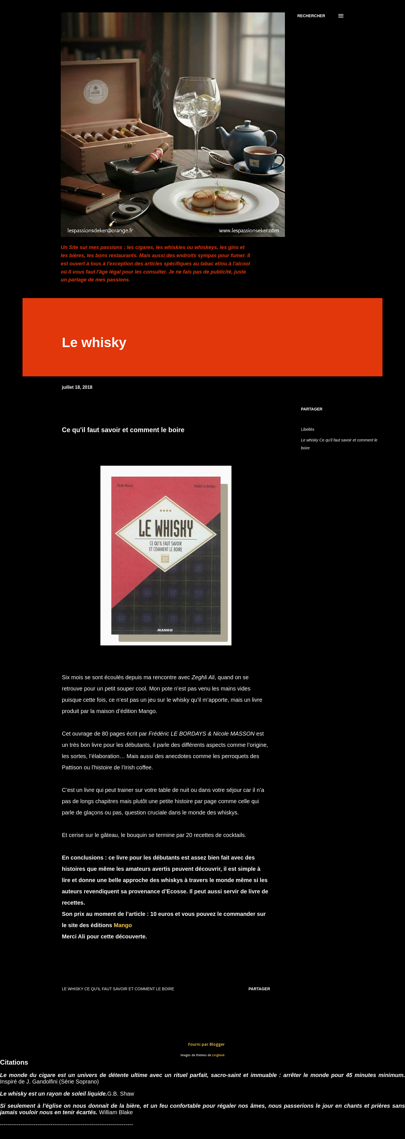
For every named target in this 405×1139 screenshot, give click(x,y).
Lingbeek (218, 1055)
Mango (123, 925)
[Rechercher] (311, 15)
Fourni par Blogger (202, 1044)
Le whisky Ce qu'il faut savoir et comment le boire (339, 444)
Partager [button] (311, 409)
